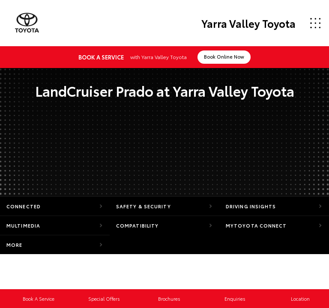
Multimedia (23, 225)
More (14, 244)
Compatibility (137, 225)
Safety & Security (143, 206)
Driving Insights (251, 206)
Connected (23, 206)
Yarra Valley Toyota (248, 23)
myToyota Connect (256, 225)
